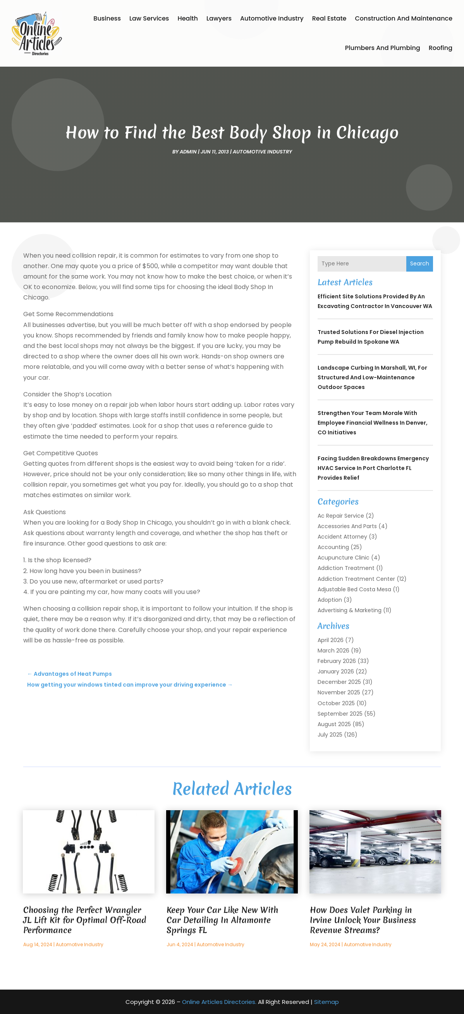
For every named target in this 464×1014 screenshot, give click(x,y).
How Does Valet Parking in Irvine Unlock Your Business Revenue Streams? (363, 920)
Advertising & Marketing (350, 610)
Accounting (333, 547)
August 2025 (334, 724)
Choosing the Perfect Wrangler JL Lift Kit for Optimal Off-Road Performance (84, 920)
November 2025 (339, 692)
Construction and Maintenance (404, 18)
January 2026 (336, 671)
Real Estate (329, 18)
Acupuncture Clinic (343, 557)
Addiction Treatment (346, 568)
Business (107, 18)
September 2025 (340, 714)
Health (187, 18)
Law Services (149, 18)
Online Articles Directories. (219, 1002)
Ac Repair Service (341, 516)
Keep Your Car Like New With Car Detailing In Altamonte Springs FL (222, 920)
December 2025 (339, 682)
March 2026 (333, 650)
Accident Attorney (342, 537)
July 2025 (330, 735)
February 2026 (337, 661)
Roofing (440, 47)
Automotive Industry (272, 18)
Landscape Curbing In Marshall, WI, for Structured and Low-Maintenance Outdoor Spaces (372, 377)
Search (419, 263)
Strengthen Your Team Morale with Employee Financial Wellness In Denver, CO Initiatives (373, 422)
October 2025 (336, 703)
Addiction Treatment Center (356, 579)
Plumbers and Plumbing (382, 47)
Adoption (330, 600)
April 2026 (331, 640)
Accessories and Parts (347, 526)
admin (188, 151)
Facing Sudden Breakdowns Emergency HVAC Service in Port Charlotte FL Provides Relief (373, 468)
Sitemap (326, 1002)
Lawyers (219, 18)
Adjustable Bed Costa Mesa (354, 589)
